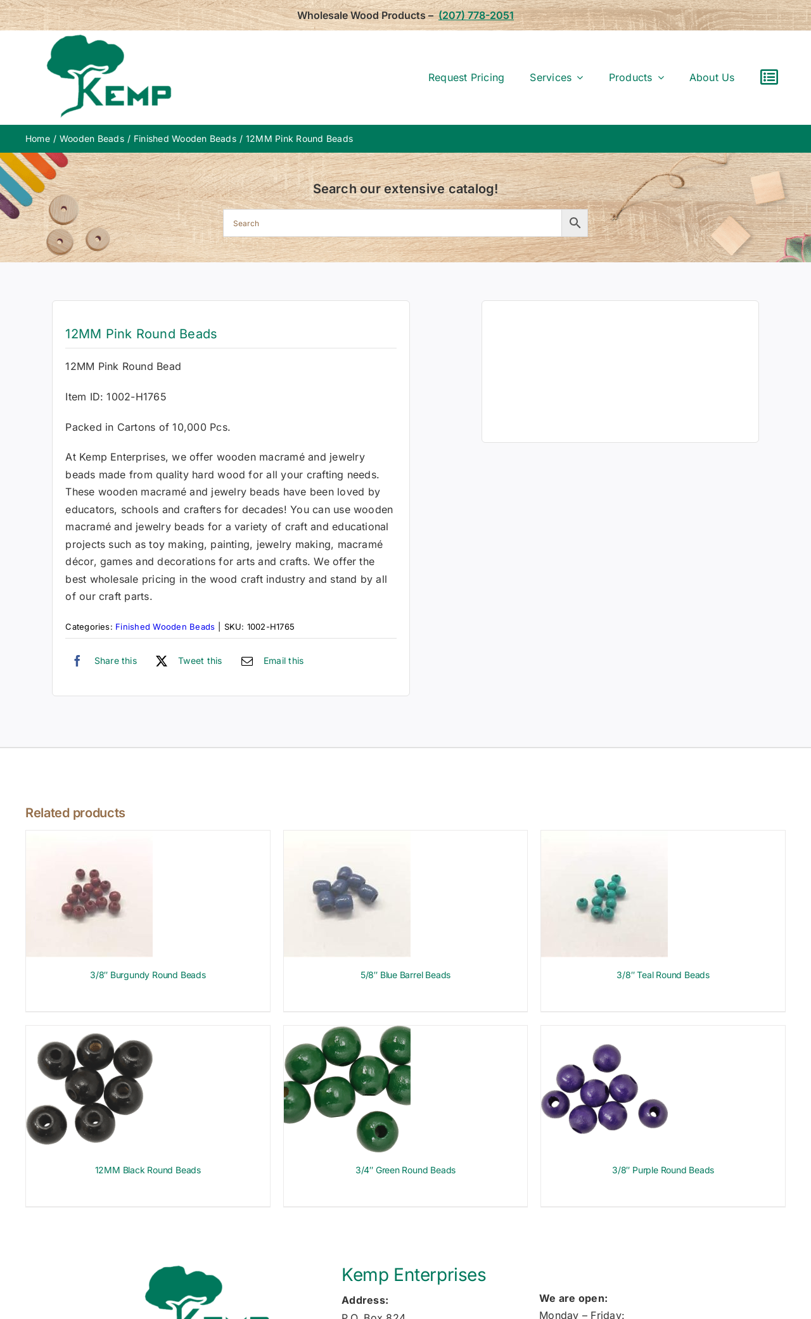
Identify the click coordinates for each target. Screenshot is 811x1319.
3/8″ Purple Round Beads (663, 1169)
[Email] (269, 661)
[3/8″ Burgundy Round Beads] (89, 838)
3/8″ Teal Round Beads (663, 974)
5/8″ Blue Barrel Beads (405, 974)
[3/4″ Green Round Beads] (347, 1034)
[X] (186, 661)
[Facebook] (101, 661)
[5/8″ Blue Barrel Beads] (347, 838)
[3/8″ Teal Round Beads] (604, 838)
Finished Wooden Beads (165, 626)
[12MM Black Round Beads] (89, 1034)
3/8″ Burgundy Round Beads (148, 974)
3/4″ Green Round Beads (405, 1169)
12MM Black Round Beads (148, 1169)
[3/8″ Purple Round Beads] (604, 1034)
